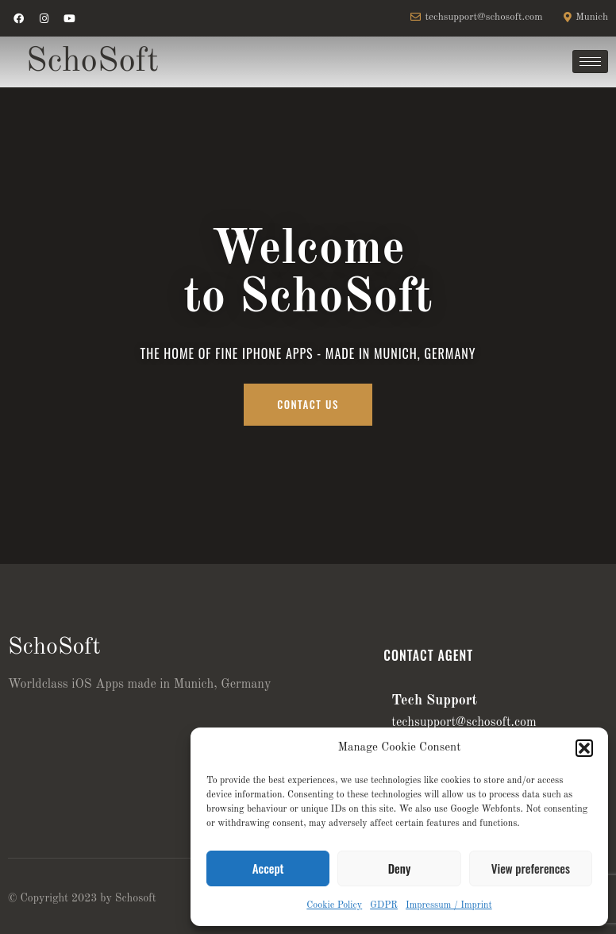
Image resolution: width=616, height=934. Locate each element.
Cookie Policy (334, 905)
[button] (584, 748)
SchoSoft (92, 61)
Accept (268, 868)
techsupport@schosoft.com (463, 722)
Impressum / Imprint (449, 905)
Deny (399, 868)
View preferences (530, 868)
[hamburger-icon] (590, 61)
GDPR (384, 905)
